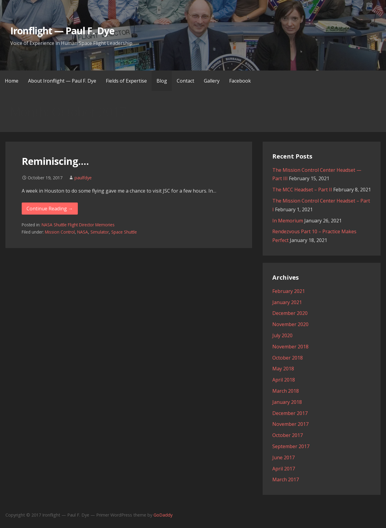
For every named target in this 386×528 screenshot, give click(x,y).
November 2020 (290, 324)
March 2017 (285, 479)
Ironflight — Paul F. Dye (62, 30)
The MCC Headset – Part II (302, 189)
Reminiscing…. (55, 161)
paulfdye (83, 178)
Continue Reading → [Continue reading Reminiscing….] (50, 208)
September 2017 (290, 446)
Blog (162, 80)
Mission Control (60, 232)
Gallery (212, 80)
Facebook (240, 80)
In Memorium (287, 220)
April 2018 (283, 379)
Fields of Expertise (126, 80)
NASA (82, 232)
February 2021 (288, 291)
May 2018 (283, 368)
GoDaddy (162, 515)
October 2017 (287, 435)
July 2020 (282, 335)
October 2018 (287, 357)
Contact (185, 80)
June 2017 (283, 457)
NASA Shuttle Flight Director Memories (78, 225)
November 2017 (290, 424)
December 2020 (290, 313)
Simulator (99, 232)
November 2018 (290, 346)
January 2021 (287, 302)
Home (11, 80)
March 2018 (285, 391)
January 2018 (287, 402)
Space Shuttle (124, 232)
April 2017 (283, 468)
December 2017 (290, 413)
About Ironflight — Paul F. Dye (62, 80)
